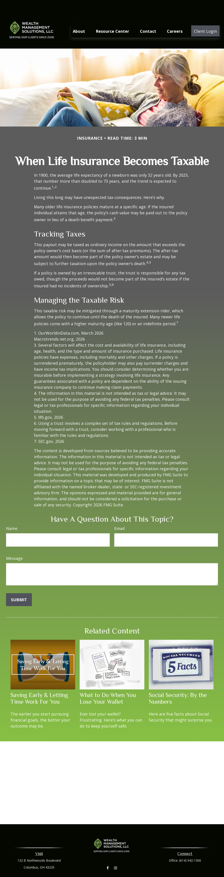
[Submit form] (19, 586)
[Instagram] (115, 855)
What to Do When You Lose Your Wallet (108, 685)
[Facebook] (108, 855)
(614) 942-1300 (190, 847)
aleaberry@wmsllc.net (112, 874)
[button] (79, 17)
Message (14, 545)
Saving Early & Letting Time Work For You (39, 685)
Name (11, 515)
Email (119, 515)
